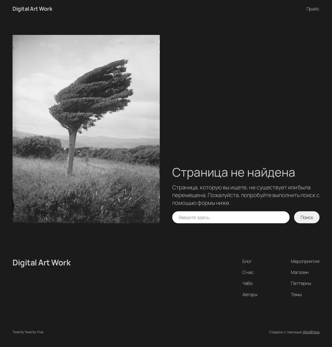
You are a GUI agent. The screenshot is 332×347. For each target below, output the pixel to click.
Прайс (313, 9)
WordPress (311, 332)
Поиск (307, 217)
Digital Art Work (32, 8)
